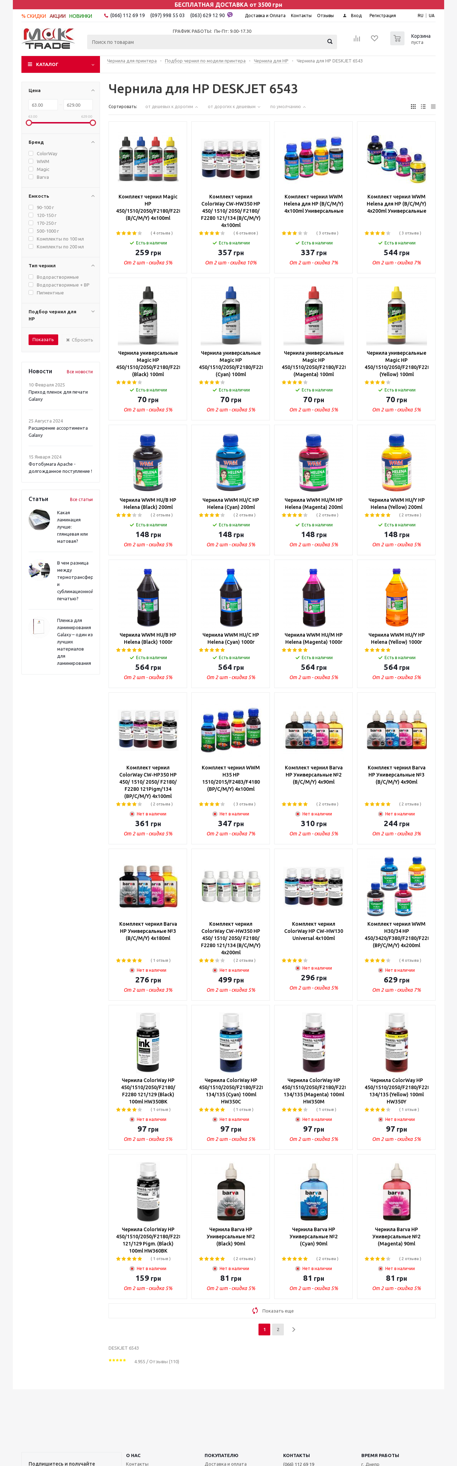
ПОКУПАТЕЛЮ (221, 1455)
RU (420, 15)
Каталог (47, 64)
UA (432, 15)
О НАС (133, 1455)
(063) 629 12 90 (211, 15)
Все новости (80, 371)
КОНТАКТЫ (296, 1455)
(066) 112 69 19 (127, 15)
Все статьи (81, 499)
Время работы (380, 1455)
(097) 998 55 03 (167, 15)
